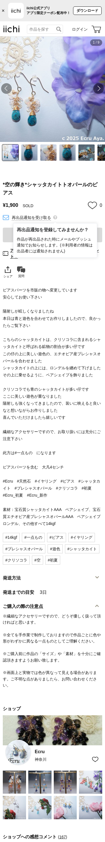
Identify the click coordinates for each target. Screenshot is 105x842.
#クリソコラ (16, 560)
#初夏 (53, 560)
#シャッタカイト (82, 549)
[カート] (96, 29)
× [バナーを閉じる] (3, 10)
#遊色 (55, 549)
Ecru (40, 751)
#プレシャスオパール (24, 549)
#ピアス (57, 537)
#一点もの (33, 537)
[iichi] (11, 31)
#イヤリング (82, 537)
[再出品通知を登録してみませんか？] (55, 217)
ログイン (80, 29)
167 (62, 837)
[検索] (59, 29)
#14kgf (11, 537)
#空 (37, 560)
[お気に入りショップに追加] (95, 759)
